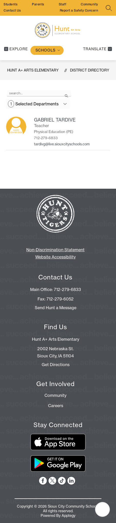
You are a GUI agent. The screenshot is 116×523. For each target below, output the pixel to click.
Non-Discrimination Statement (55, 249)
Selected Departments (33, 103)
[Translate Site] (97, 49)
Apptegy (68, 515)
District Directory (89, 70)
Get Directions (55, 364)
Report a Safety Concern (79, 10)
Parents (38, 4)
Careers (55, 405)
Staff (62, 4)
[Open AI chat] (102, 509)
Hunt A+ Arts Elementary (33, 70)
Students (10, 4)
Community (89, 4)
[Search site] (109, 8)
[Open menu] (16, 49)
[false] (39, 93)
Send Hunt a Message (55, 307)
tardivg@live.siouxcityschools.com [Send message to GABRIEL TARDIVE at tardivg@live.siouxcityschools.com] (62, 144)
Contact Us (12, 10)
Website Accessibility (55, 256)
